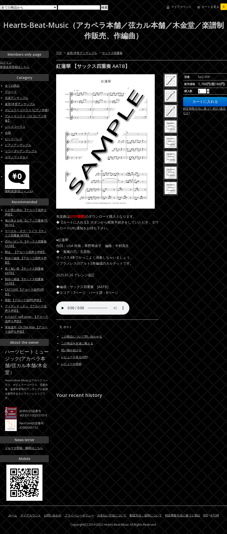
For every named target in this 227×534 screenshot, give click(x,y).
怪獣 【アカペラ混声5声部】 (23, 300)
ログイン (6, 62)
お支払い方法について (111, 515)
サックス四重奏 (112, 53)
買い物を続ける (71, 350)
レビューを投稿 (71, 364)
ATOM (214, 515)
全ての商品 (12, 86)
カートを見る (214, 7)
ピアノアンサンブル (18, 145)
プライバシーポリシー (79, 515)
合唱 (8, 133)
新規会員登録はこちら (14, 67)
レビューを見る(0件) (74, 357)
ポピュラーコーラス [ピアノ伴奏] (27, 110)
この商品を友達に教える (77, 343)
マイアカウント (181, 7)
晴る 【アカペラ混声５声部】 (25, 252)
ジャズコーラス (15, 127)
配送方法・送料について (146, 515)
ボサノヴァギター (16, 157)
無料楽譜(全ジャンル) (19, 191)
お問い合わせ (53, 515)
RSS (205, 515)
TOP (59, 53)
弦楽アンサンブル (16, 98)
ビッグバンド (13, 139)
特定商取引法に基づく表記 (182, 515)
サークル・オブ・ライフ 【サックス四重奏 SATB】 (26, 233)
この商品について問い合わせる (81, 336)
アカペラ (11, 92)
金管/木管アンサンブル (82, 53)
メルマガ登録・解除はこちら (24, 448)
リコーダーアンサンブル (21, 151)
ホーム (12, 515)
